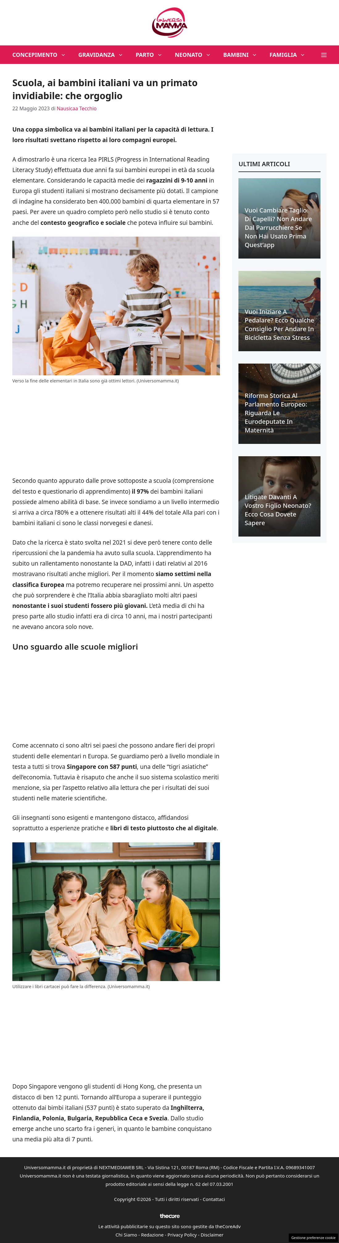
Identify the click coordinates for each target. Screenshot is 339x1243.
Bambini (243, 54)
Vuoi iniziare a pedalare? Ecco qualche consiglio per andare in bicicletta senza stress (279, 324)
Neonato (196, 54)
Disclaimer (212, 1235)
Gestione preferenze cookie (313, 1237)
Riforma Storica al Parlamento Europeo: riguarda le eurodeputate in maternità (276, 412)
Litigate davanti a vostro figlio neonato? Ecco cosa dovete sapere (278, 510)
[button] (324, 54)
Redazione (152, 1235)
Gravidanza (104, 54)
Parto (152, 54)
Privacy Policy (182, 1235)
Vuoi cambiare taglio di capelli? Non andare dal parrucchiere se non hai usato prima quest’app (278, 227)
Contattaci (214, 1199)
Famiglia (291, 54)
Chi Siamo (126, 1235)
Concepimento (42, 54)
